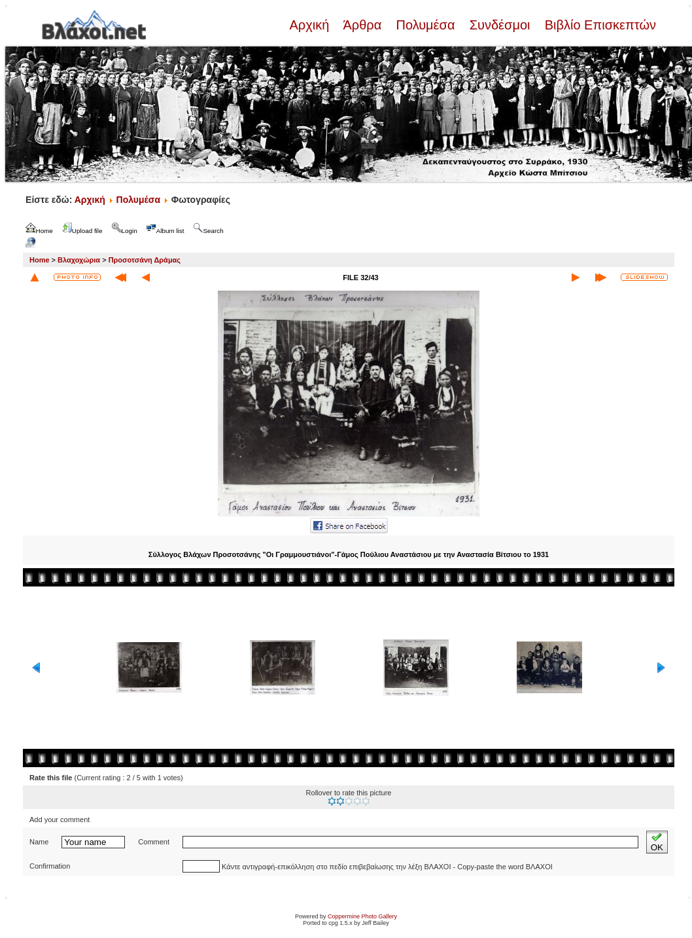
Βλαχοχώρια (79, 260)
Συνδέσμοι (500, 25)
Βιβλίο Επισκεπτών (598, 25)
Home (39, 260)
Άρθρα (362, 25)
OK (657, 842)
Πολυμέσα (425, 25)
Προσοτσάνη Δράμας (145, 260)
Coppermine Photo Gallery (362, 916)
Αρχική (310, 25)
